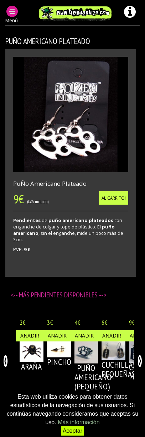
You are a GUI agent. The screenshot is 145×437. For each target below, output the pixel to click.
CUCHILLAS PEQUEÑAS (119, 369)
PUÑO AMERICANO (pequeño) (93, 377)
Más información (78, 422)
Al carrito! (114, 198)
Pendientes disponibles (65, 295)
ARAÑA (31, 366)
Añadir (29, 335)
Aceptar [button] (72, 431)
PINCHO (59, 361)
